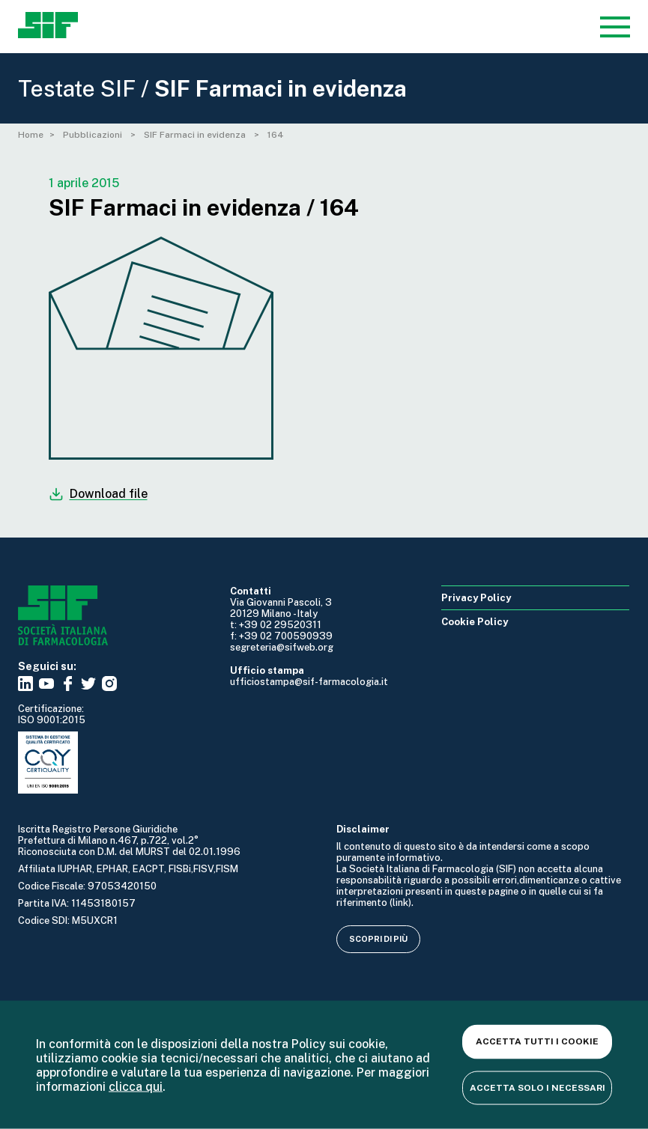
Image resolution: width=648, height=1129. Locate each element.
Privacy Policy (476, 597)
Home (30, 135)
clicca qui (136, 1086)
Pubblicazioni (93, 135)
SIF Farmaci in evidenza (196, 135)
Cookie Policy (474, 621)
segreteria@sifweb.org (281, 647)
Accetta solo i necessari (537, 1087)
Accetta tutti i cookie (537, 1041)
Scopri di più (378, 938)
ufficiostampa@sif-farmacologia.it (309, 681)
